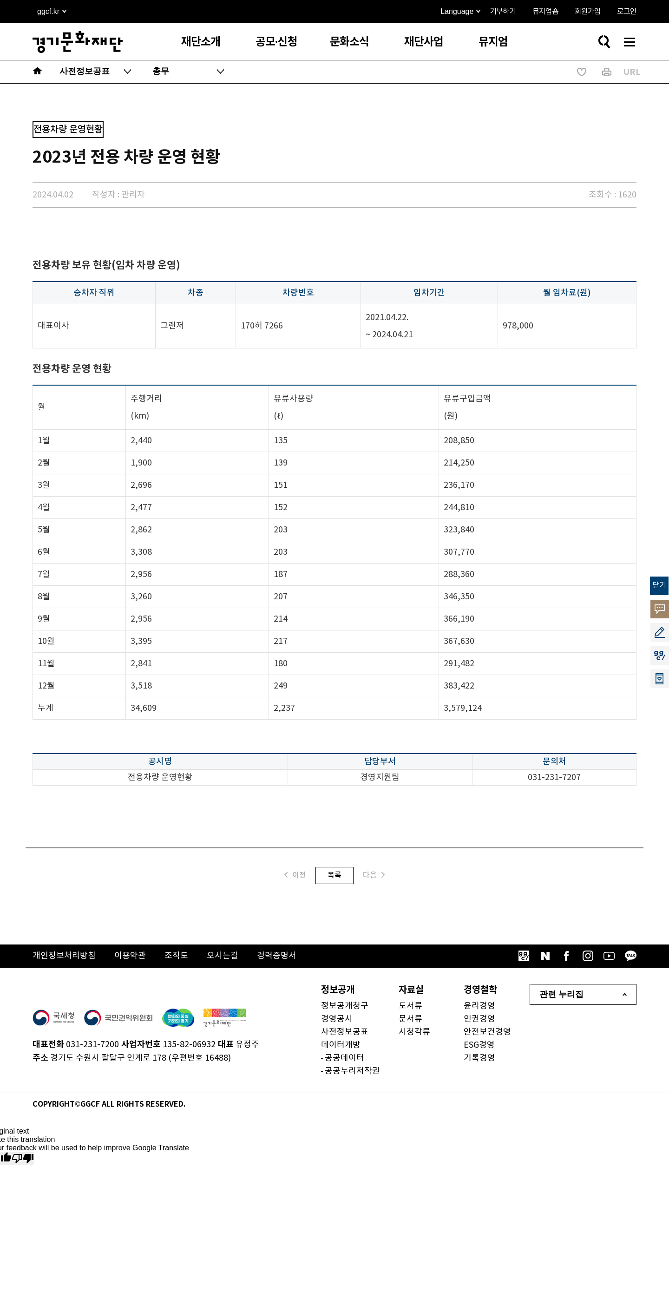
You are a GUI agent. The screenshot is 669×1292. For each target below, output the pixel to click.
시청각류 (414, 1032)
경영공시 (337, 1019)
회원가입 (588, 11)
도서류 (410, 1006)
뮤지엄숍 (545, 11)
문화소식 (349, 42)
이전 (295, 875)
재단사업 (423, 42)
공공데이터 (344, 1058)
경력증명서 (276, 956)
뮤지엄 (493, 42)
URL (632, 72)
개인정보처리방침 (64, 956)
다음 (374, 875)
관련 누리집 (561, 994)
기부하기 (503, 11)
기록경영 (479, 1058)
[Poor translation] (23, 1158)
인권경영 (479, 1019)
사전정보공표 (344, 1032)
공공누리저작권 (352, 1071)
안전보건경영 (487, 1032)
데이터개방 (341, 1045)
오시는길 (222, 956)
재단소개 (200, 42)
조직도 (176, 956)
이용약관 (130, 956)
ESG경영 (479, 1045)
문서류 (410, 1019)
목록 (334, 875)
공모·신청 (276, 42)
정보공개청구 (344, 1006)
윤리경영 (479, 1006)
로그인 (626, 11)
